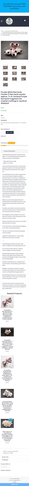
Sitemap (14, 482)
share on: (3, 136)
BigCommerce (17, 480)
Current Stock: (5, 129)
